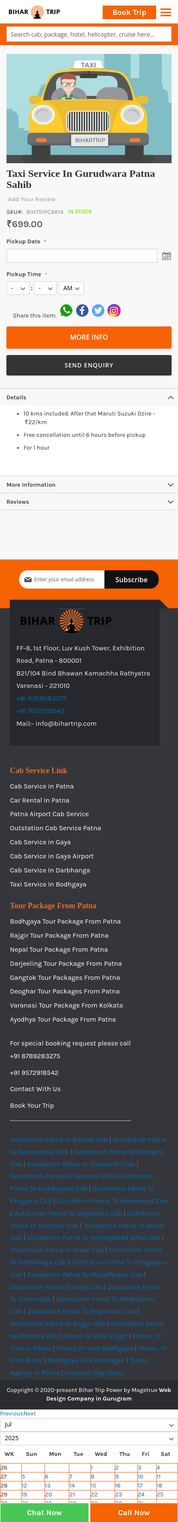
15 (93, 1485)
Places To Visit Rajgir (95, 1336)
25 (160, 1494)
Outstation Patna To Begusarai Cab (81, 1311)
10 (140, 1476)
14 (71, 1485)
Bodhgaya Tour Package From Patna (65, 921)
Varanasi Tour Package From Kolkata (66, 1005)
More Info (89, 337)
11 (158, 1476)
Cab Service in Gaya (40, 842)
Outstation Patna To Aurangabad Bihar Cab (93, 1237)
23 (118, 1494)
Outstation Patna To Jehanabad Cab (112, 1201)
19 (24, 1494)
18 (159, 1485)
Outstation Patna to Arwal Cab (57, 1250)
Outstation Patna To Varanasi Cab (62, 1176)
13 (47, 1485)
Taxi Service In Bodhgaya (48, 884)
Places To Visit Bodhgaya (94, 1348)
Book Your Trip (32, 1105)
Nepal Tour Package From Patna (59, 949)
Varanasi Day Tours (94, 1373)
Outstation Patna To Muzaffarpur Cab (84, 1275)
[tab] (89, 396)
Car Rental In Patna (39, 800)
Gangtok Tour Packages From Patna (65, 977)
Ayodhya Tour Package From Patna (63, 1019)
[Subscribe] (131, 579)
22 (94, 1494)
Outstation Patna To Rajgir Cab (57, 1324)
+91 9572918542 (40, 711)
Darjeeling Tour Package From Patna (66, 963)
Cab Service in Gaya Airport (52, 856)
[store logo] (34, 11)
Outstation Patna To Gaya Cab (56, 1287)
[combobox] (89, 34)
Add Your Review (31, 199)
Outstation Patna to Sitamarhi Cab (81, 1164)
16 (118, 1485)
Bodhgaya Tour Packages (86, 1360)
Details (16, 397)
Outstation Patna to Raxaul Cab (58, 1139)
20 (48, 1494)
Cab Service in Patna (42, 786)
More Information (31, 484)
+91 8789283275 (41, 698)
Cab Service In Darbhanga (50, 870)
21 (72, 1494)
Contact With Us (35, 1089)
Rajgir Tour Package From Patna (59, 935)
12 (24, 1485)
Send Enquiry (89, 365)
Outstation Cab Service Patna (55, 828)
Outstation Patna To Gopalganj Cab (68, 1213)
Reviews (17, 501)
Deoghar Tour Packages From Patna (64, 991)
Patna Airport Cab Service (49, 814)
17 (140, 1485)
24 (141, 1494)
